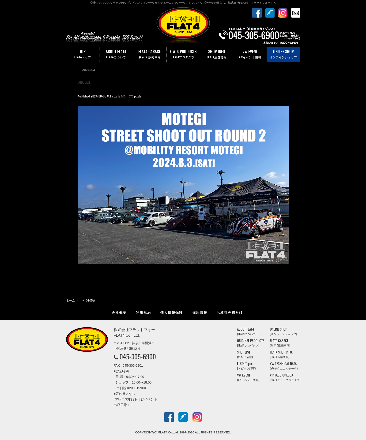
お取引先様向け (230, 312)
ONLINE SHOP (283, 54)
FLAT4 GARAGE (149, 54)
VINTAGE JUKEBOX (285, 377)
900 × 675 (127, 96)
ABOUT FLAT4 (116, 54)
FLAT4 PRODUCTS (183, 54)
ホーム (70, 300)
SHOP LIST (245, 354)
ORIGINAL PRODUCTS (250, 342)
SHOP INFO (216, 54)
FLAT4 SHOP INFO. (281, 354)
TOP (82, 54)
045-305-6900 (138, 356)
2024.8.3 (86, 70)
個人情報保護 (171, 312)
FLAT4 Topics (246, 365)
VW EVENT (250, 54)
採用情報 (199, 312)
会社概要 (119, 312)
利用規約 (143, 312)
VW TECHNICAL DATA (284, 365)
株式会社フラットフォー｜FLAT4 (183, 26)
